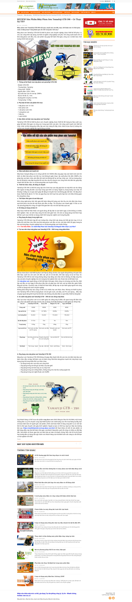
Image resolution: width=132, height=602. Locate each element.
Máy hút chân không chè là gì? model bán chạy (103, 96)
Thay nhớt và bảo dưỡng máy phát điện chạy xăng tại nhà (54, 536)
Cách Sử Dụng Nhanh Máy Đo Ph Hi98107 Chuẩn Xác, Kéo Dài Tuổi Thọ (103, 89)
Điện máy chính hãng (30, 1)
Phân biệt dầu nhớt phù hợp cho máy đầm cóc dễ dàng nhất (55, 482)
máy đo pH (37, 599)
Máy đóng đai (44, 599)
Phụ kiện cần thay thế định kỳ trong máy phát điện (52, 563)
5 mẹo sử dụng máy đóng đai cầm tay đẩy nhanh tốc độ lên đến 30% (57, 523)
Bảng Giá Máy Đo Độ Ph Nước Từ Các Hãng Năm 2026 (103, 60)
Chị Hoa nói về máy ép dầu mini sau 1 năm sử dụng (103, 46)
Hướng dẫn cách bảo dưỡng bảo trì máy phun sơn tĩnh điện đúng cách (58, 469)
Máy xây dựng (25, 12)
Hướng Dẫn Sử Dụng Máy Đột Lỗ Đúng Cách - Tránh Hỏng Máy (103, 53)
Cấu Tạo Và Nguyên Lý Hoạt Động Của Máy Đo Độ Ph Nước (103, 68)
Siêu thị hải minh (21, 1)
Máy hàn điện (29, 599)
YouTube (113, 598)
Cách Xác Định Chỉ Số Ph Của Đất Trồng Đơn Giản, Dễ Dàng (104, 82)
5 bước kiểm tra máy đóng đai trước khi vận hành (51, 509)
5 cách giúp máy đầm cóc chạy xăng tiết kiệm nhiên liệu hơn (55, 496)
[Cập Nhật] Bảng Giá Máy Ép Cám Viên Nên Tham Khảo (104, 75)
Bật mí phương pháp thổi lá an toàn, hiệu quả (50, 549)
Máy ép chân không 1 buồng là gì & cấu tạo (104, 111)
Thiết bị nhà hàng (57, 12)
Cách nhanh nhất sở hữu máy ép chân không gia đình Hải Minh (103, 103)
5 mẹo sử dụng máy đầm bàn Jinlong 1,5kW (49, 576)
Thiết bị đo (67, 12)
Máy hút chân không (53, 599)
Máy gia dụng (75, 12)
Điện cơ (93, 12)
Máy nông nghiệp (35, 12)
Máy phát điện (21, 599)
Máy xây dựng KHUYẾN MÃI (30, 444)
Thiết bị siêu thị (85, 12)
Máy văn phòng (46, 12)
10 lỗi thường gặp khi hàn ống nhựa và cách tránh (52, 455)
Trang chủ (19, 15)
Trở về (18, 439)
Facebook (110, 598)
